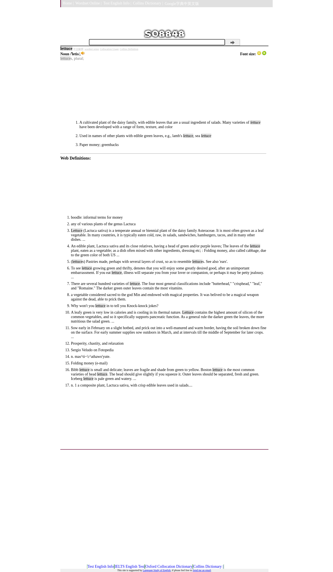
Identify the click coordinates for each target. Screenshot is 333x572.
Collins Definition (129, 49)
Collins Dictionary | (148, 3)
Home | (68, 3)
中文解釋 (78, 49)
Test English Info (100, 566)
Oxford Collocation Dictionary (168, 566)
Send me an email (202, 570)
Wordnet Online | (88, 3)
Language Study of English (157, 570)
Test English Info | (117, 3)
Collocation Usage (109, 49)
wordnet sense (92, 49)
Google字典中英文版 (182, 3)
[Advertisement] (163, 90)
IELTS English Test (130, 566)
